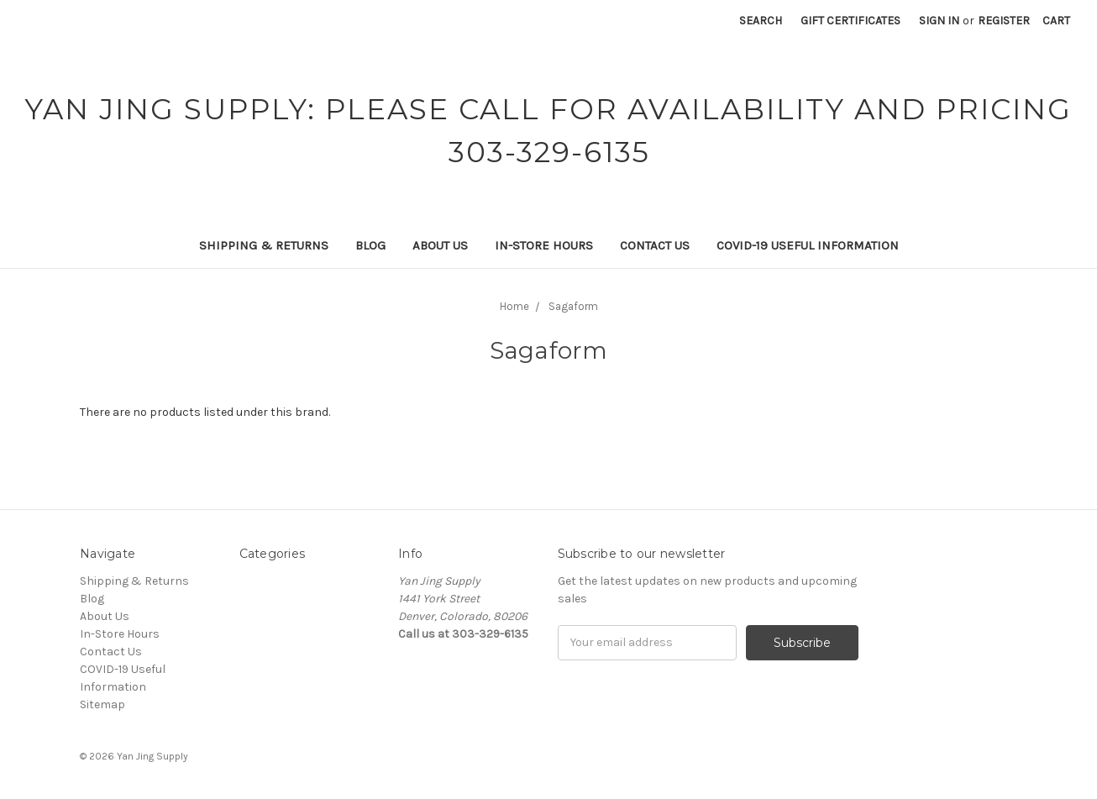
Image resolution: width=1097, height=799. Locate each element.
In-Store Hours (544, 245)
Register (1004, 20)
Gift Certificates (850, 20)
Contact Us (655, 245)
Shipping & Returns (263, 245)
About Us (440, 245)
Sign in (939, 20)
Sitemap (102, 704)
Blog (370, 245)
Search (760, 20)
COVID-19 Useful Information (807, 245)
